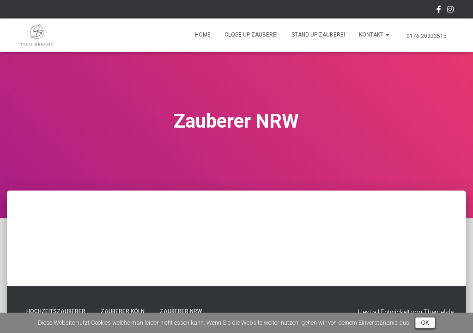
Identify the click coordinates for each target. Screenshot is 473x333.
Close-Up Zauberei (251, 34)
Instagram (450, 10)
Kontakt (374, 34)
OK (425, 323)
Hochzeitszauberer (55, 311)
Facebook (439, 10)
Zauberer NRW (181, 311)
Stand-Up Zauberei (318, 34)
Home (203, 34)
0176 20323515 (426, 36)
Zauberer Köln (123, 311)
